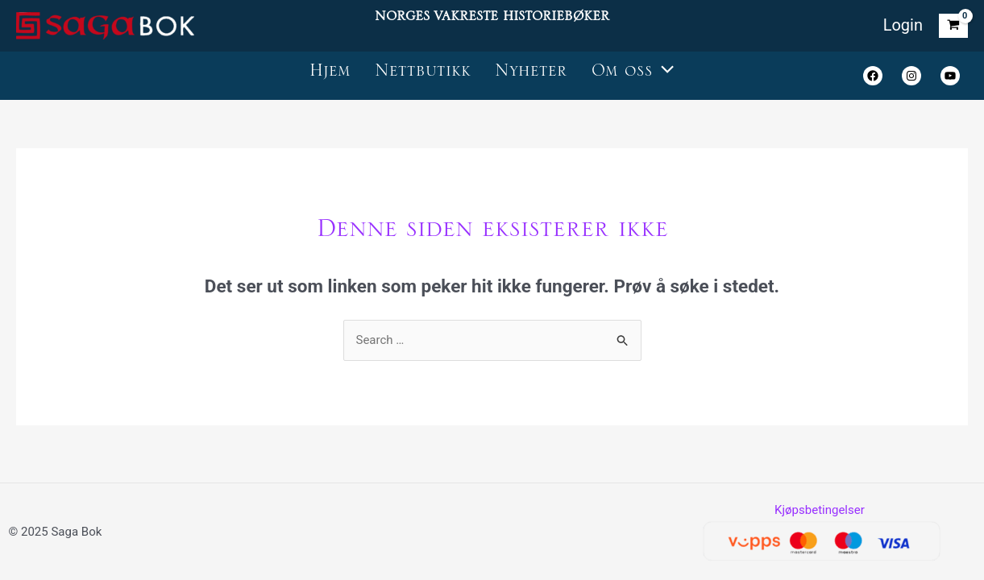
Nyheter (531, 75)
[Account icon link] (903, 26)
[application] (663, 76)
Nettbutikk (423, 75)
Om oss (633, 76)
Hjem (330, 75)
